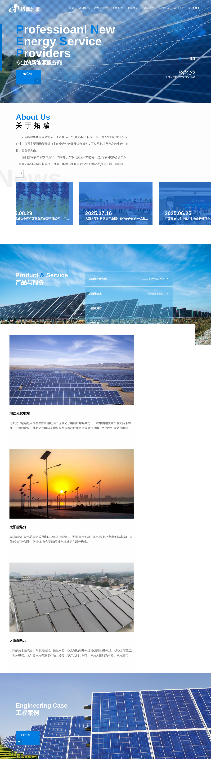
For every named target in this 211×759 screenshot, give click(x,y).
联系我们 (194, 7)
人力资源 (163, 7)
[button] (21, 738)
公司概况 (84, 7)
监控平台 (179, 7)
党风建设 (148, 7)
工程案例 (117, 7)
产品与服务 (101, 7)
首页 (71, 7)
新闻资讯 (133, 7)
